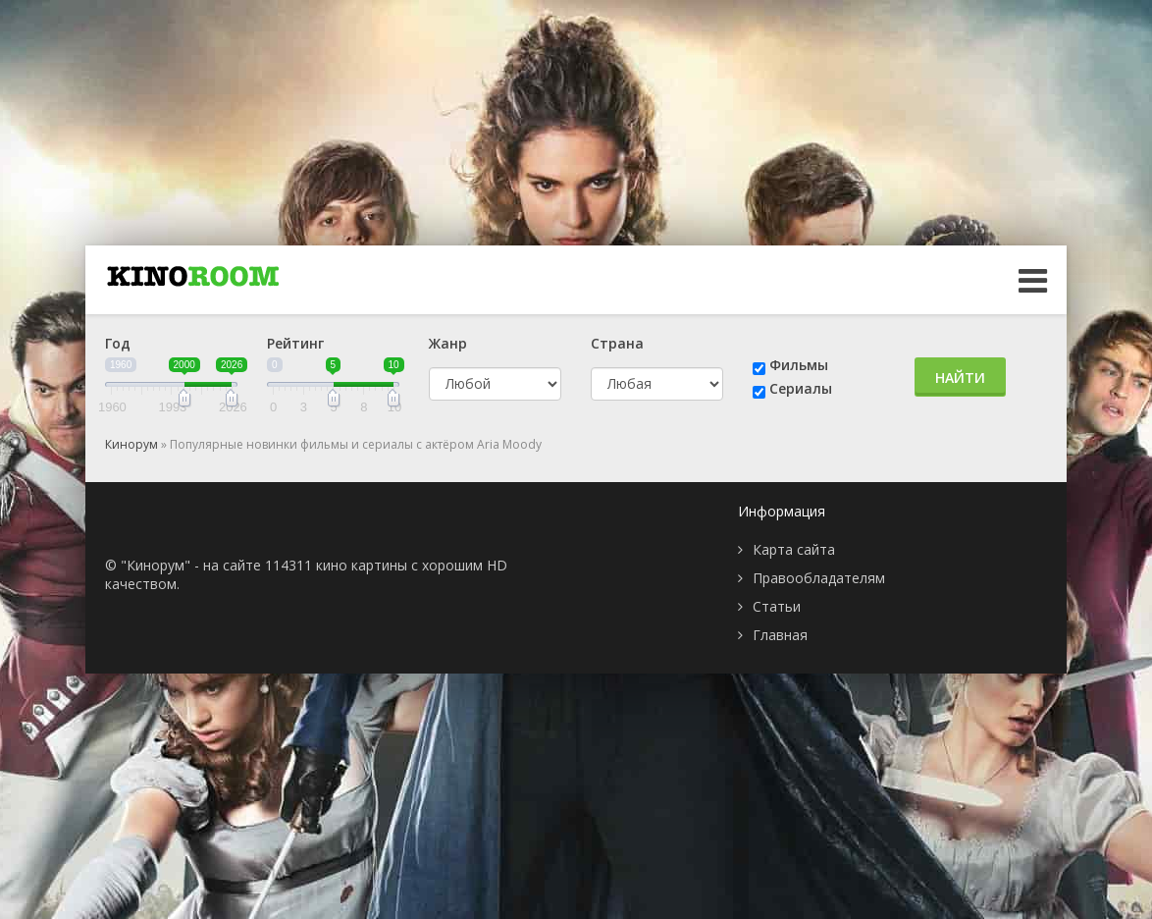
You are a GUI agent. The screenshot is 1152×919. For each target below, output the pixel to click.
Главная (780, 634)
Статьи (777, 606)
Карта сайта (794, 549)
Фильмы (798, 364)
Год (118, 343)
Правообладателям (819, 577)
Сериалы (800, 388)
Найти (960, 377)
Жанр (448, 343)
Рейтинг (295, 343)
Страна (617, 343)
